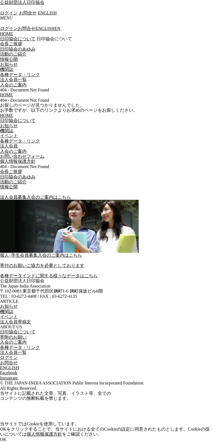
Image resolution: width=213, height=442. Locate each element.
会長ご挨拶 (11, 43)
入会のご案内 (13, 85)
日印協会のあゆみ (18, 49)
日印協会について (18, 38)
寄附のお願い (13, 337)
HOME (6, 33)
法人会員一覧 (13, 79)
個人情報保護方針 (44, 434)
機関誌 (6, 69)
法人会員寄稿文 (15, 321)
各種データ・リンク (20, 74)
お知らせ (9, 64)
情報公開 (9, 59)
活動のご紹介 (13, 54)
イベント (9, 316)
